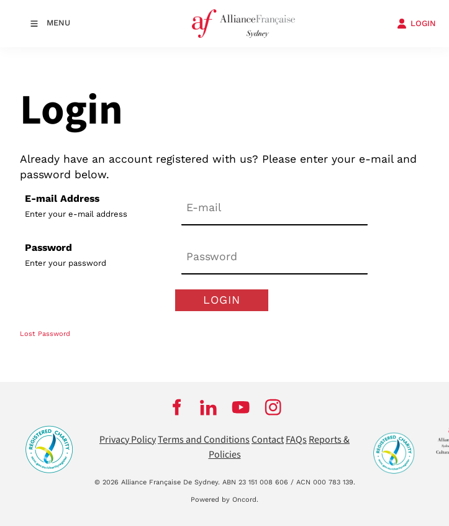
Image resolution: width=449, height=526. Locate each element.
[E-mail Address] (274, 208)
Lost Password (45, 334)
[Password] (274, 257)
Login (221, 299)
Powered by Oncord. (224, 500)
